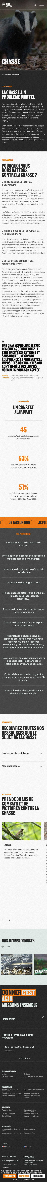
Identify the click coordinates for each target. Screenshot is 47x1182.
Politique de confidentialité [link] (23, 1180)
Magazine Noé (29, 1133)
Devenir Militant (8, 1114)
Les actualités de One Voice (11, 1130)
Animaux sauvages (31, 1093)
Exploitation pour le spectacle (10, 1090)
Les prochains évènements (12, 1133)
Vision (4, 1074)
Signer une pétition (31, 1116)
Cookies (5, 1168)
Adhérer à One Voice (32, 1114)
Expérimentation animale (34, 1089)
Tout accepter (10, 1176)
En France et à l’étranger (34, 1076)
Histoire (27, 1074)
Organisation (7, 1076)
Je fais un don (29, 522)
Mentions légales (9, 1156)
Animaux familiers (9, 1096)
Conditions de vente (10, 1165)
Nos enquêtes (29, 1129)
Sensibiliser (7, 1116)
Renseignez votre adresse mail (19, 1047)
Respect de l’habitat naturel (32, 1096)
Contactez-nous (30, 1165)
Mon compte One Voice (11, 1161)
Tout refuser (24, 1176)
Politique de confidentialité (29, 1157)
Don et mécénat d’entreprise (30, 1111)
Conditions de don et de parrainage (33, 1161)
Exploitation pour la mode (12, 1093)
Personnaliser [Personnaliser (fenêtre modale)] (38, 1176)
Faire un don (7, 1110)
